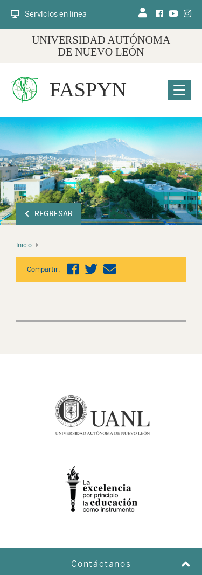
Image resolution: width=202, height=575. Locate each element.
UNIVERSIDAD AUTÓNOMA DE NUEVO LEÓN (101, 46)
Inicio (24, 245)
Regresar (49, 214)
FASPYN (88, 89)
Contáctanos (101, 564)
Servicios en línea (49, 14)
